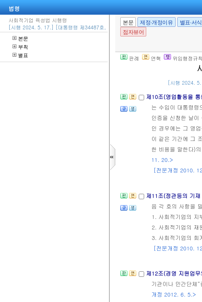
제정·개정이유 (156, 22)
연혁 (151, 58)
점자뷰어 (133, 32)
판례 (129, 58)
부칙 (20, 46)
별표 (20, 55)
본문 (20, 38)
